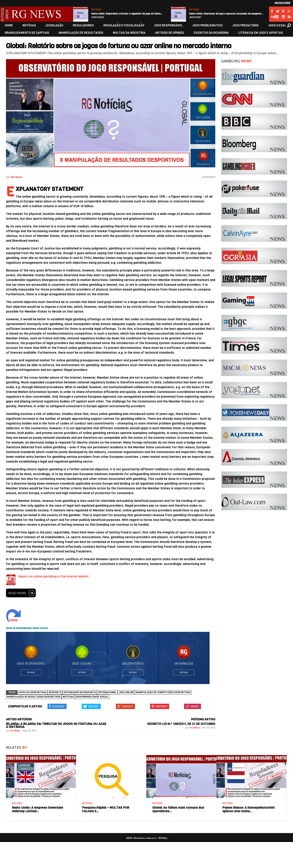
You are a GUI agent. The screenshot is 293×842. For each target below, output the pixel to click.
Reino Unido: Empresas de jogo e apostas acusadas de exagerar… (226, 13)
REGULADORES (83, 25)
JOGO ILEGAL (277, 25)
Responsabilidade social (92, 696)
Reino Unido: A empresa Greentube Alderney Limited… (37, 809)
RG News (16, 177)
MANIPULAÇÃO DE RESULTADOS (81, 32)
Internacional (107, 692)
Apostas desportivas (32, 692)
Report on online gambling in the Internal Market (53, 576)
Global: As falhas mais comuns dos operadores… (178, 809)
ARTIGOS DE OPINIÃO (169, 32)
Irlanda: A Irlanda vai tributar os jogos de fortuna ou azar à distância (56, 725)
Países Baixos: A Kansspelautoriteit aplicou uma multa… (248, 809)
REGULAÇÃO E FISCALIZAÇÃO (123, 25)
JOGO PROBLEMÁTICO (207, 25)
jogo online (126, 692)
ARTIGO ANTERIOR (19, 719)
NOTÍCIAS (96, 9)
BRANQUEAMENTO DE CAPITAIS (27, 32)
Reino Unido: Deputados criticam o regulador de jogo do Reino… (127, 13)
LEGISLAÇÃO (54, 25)
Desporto (55, 692)
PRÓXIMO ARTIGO (203, 719)
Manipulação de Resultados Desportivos (33, 696)
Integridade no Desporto (79, 692)
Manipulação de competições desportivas (163, 692)
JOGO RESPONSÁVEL (168, 25)
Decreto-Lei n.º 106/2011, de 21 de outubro (181, 724)
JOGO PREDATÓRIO (245, 25)
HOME (9, 25)
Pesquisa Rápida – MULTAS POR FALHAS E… (105, 809)
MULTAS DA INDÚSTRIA (129, 32)
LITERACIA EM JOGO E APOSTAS (260, 32)
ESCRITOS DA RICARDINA (211, 32)
